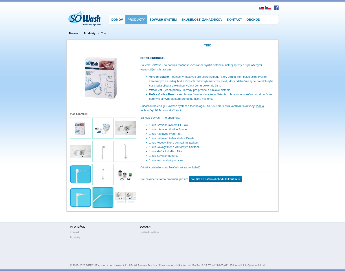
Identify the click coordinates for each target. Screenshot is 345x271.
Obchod (253, 19)
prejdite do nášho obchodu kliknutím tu (215, 179)
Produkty (136, 19)
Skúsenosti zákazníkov (201, 19)
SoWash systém (163, 19)
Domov (117, 19)
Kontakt (234, 19)
